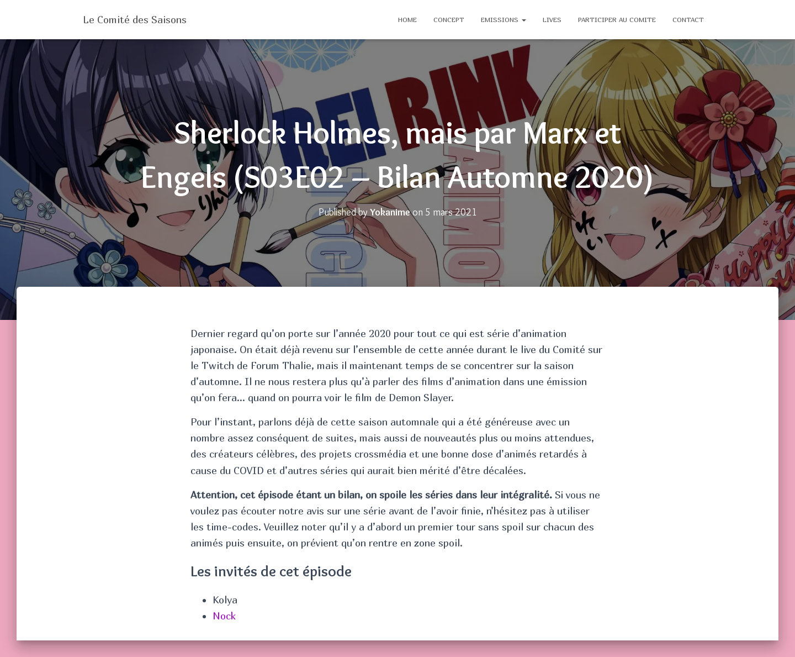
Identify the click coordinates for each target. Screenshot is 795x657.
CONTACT (688, 19)
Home (407, 19)
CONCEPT (448, 19)
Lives (552, 19)
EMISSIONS (503, 19)
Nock (224, 616)
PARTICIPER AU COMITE (617, 19)
